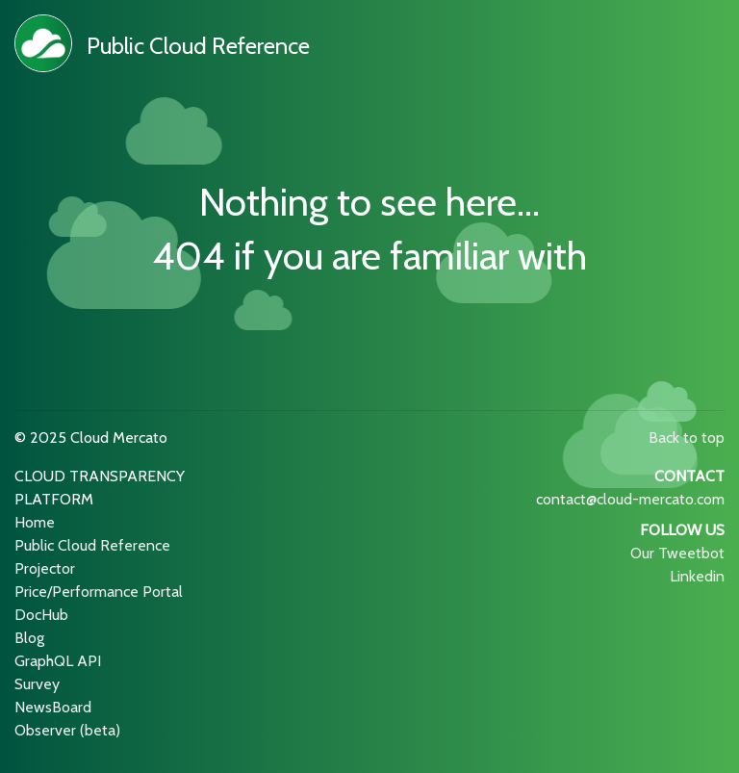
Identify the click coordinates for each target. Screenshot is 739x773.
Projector (44, 568)
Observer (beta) (67, 730)
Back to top (687, 437)
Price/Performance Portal (98, 591)
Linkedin (697, 576)
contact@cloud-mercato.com (630, 499)
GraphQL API (57, 661)
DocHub (41, 615)
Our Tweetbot (677, 553)
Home (34, 522)
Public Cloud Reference (198, 46)
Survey (37, 684)
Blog (29, 638)
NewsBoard (52, 707)
